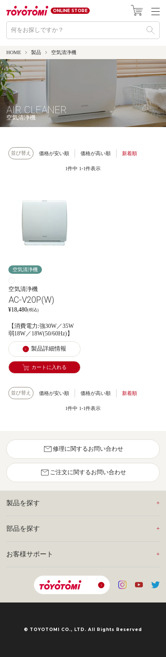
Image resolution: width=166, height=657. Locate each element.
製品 (36, 52)
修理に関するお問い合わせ (83, 449)
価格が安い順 (54, 153)
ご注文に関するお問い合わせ (83, 472)
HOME (13, 52)
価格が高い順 (95, 153)
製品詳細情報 (48, 348)
